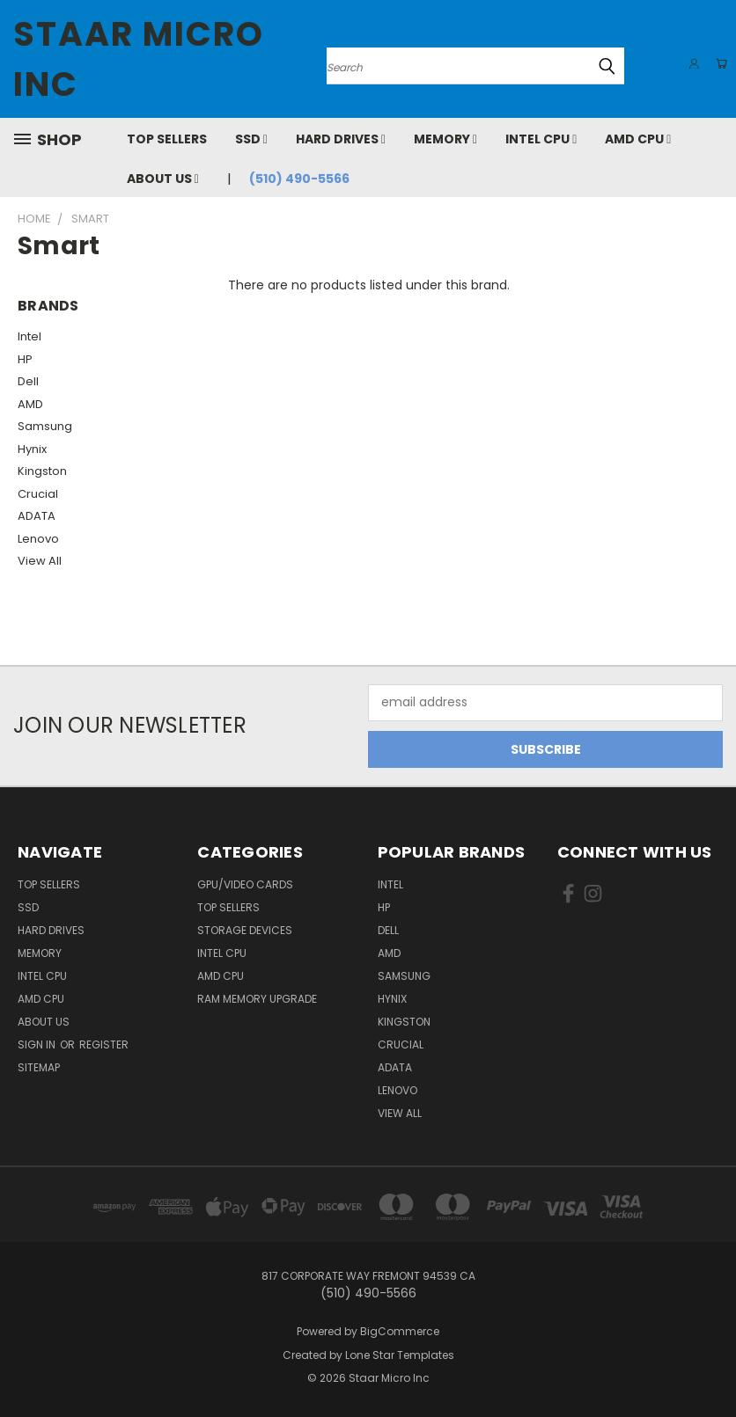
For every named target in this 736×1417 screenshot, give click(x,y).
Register (104, 1044)
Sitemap (39, 1067)
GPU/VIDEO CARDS (245, 884)
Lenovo (38, 538)
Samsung (45, 426)
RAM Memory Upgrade (257, 998)
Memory (445, 139)
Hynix (32, 449)
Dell (28, 381)
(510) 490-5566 (299, 178)
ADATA (36, 516)
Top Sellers (167, 139)
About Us (163, 178)
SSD (251, 139)
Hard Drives (341, 139)
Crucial (38, 494)
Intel (29, 336)
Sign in (38, 1044)
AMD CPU (638, 139)
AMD (30, 404)
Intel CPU (541, 139)
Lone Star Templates (399, 1355)
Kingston (42, 471)
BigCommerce (399, 1331)
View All (40, 560)
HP (25, 359)
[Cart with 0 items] (718, 63)
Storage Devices (244, 930)
